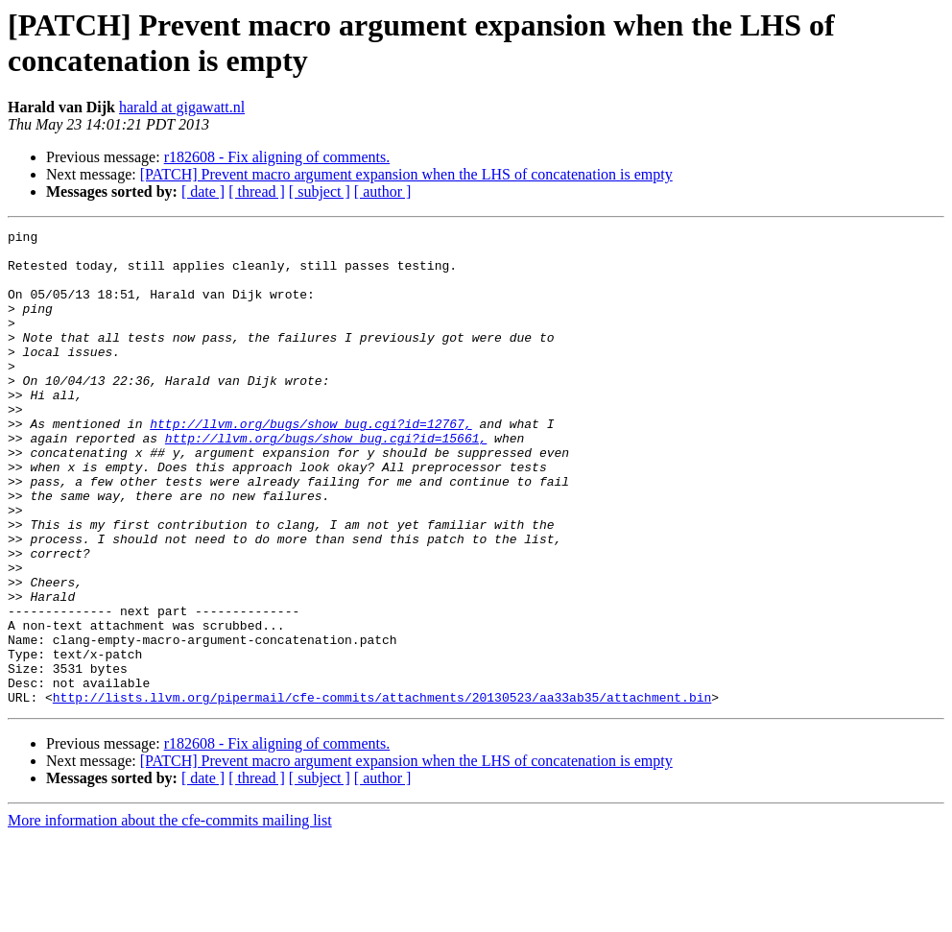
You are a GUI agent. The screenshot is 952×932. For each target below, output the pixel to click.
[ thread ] (256, 191)
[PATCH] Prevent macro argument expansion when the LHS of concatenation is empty (406, 174)
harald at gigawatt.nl (182, 107)
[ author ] (383, 191)
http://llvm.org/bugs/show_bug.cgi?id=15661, (326, 481)
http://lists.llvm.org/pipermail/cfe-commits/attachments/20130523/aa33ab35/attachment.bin (382, 792)
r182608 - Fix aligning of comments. (277, 157)
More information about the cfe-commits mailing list (170, 915)
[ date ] (203, 191)
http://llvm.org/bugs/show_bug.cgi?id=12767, (310, 463)
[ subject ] (319, 191)
